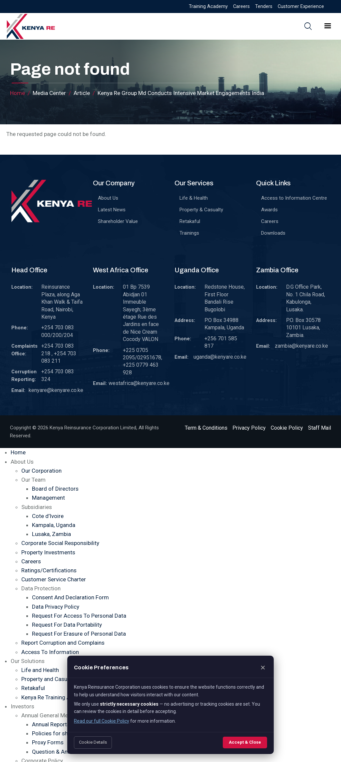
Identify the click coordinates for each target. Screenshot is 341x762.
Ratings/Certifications (49, 570)
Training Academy (208, 6)
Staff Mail (319, 428)
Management (48, 497)
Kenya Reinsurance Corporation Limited (93, 428)
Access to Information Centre (294, 198)
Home (17, 93)
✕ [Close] (263, 668)
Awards (269, 210)
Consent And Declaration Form (70, 597)
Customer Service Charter (53, 579)
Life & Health (193, 198)
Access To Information (50, 652)
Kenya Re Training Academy (55, 697)
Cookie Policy (287, 428)
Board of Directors (55, 488)
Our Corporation (41, 470)
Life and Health (40, 670)
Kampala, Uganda (53, 525)
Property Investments (48, 552)
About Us (108, 198)
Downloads (273, 233)
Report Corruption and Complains (63, 642)
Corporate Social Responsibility (60, 543)
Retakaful (189, 221)
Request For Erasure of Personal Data (79, 633)
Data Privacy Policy (55, 606)
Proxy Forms (48, 742)
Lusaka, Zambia (51, 534)
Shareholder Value (118, 221)
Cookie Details (93, 742)
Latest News (112, 210)
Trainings (189, 233)
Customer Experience (301, 6)
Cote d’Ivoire (48, 516)
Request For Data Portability (67, 624)
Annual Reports (51, 724)
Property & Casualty (201, 210)
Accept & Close (245, 742)
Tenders (263, 6)
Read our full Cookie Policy (101, 721)
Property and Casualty (48, 679)
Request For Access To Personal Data (79, 615)
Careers (241, 6)
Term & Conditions (206, 428)
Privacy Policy (249, 428)
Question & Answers (57, 751)
